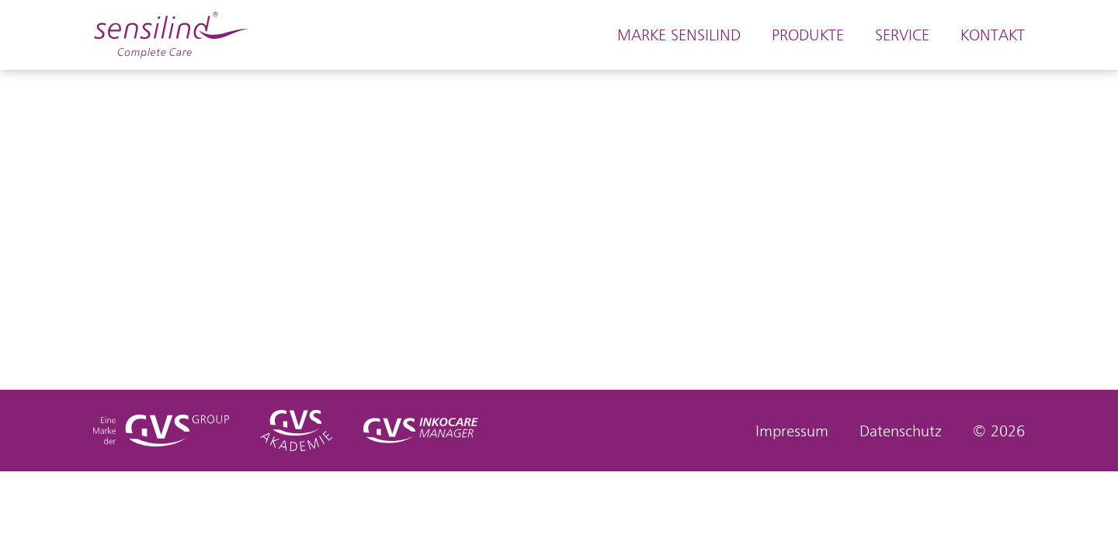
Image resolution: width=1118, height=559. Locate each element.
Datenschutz (900, 431)
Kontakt (992, 35)
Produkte (808, 35)
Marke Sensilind (679, 35)
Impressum (791, 431)
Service (902, 35)
